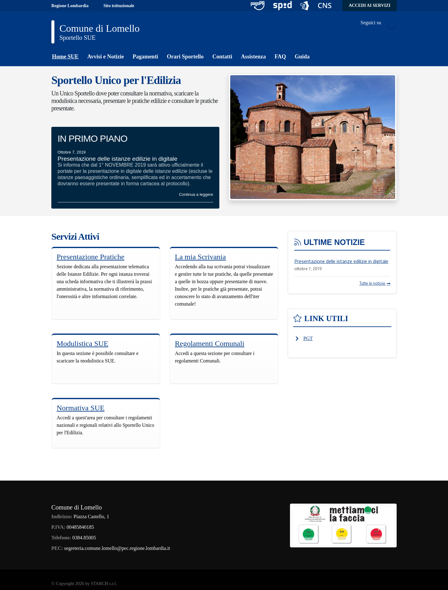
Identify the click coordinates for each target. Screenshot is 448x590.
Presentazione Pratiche (90, 256)
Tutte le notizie (374, 283)
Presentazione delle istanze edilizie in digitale (341, 261)
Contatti (222, 56)
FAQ (280, 56)
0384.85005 (84, 537)
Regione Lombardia (69, 5)
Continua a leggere (196, 194)
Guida (302, 56)
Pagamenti (145, 56)
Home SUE (65, 56)
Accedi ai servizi (369, 5)
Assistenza (253, 56)
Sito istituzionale (118, 5)
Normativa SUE (81, 408)
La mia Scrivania (200, 256)
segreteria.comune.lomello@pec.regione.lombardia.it (117, 548)
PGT (308, 338)
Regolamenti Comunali (209, 343)
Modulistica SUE (82, 343)
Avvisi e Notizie (105, 56)
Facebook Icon (391, 24)
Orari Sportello (185, 56)
